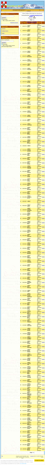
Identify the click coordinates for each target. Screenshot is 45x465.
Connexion (3, 28)
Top (2, 456)
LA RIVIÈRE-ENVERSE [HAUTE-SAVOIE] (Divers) (22, 11)
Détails (43, 26)
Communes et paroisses (32, 10)
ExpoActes (32, 456)
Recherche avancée (14, 22)
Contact (3, 33)
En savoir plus (23, 463)
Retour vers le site (7, 10)
